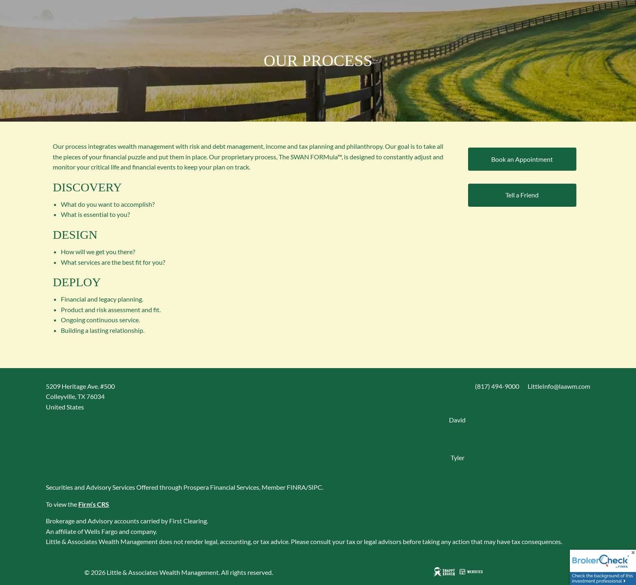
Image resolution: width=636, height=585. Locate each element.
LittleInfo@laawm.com (559, 386)
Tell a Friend (522, 195)
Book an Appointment (522, 159)
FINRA (296, 487)
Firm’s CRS (93, 504)
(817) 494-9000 (497, 386)
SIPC (315, 487)
